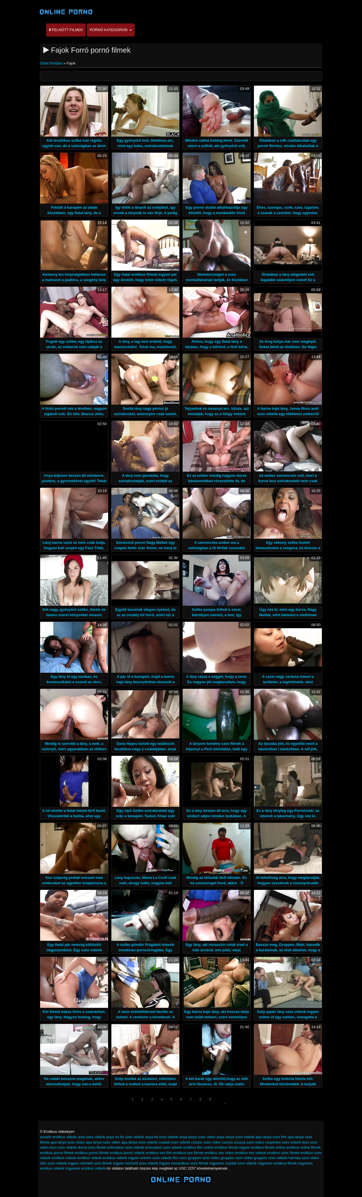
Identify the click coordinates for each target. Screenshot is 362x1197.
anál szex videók (91, 1137)
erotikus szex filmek (283, 1153)
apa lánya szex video (68, 1142)
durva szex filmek (92, 1147)
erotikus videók (89, 1158)
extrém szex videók (155, 1158)
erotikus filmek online (268, 1147)
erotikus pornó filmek (92, 1153)
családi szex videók (174, 1142)
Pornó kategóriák (111, 30)
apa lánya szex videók (139, 1142)
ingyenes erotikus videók (85, 1168)
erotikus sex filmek (188, 1153)
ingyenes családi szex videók (233, 1163)
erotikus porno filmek (57, 1153)
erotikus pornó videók (127, 1153)
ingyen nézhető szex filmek (90, 1163)
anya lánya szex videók (235, 1137)
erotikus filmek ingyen (232, 1147)
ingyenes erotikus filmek (277, 1163)
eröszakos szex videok (163, 1147)
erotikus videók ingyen (121, 1158)
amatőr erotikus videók (58, 1137)
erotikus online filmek (303, 1147)
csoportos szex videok (283, 1142)
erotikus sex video (219, 1153)
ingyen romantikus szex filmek (183, 1163)
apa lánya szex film (271, 1137)
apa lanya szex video (103, 1142)
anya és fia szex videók (125, 1137)
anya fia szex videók (161, 1137)
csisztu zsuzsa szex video (243, 1142)
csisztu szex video (206, 1142)
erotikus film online (198, 1147)
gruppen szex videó (237, 1158)
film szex (180, 1158)
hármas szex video (303, 1158)
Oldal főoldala (51, 63)
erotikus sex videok (250, 1153)
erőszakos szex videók (125, 1147)
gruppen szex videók (270, 1158)
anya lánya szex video (197, 1137)
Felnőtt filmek (66, 30)
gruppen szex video (204, 1158)
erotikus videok (63, 1158)
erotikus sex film (159, 1153)
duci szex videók (63, 1147)
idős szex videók (53, 1163)
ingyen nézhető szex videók (135, 1163)
